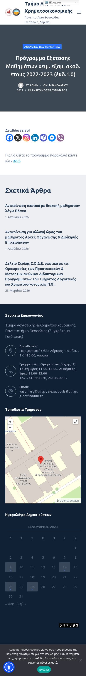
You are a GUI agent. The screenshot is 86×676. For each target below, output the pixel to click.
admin (34, 85)
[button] (8, 667)
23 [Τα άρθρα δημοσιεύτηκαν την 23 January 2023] (11, 586)
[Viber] (60, 138)
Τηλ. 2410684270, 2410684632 (43, 378)
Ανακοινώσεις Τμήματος (42, 46)
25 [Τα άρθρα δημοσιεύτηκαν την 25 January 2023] (32, 586)
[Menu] (79, 12)
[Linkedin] (35, 138)
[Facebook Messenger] (52, 138)
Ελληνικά (53, 2)
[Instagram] (26, 138)
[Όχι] (80, 660)
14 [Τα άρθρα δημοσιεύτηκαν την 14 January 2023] (65, 567)
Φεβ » (21, 604)
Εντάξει (44, 669)
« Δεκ (9, 604)
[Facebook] (9, 138)
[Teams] (43, 138)
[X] (18, 138)
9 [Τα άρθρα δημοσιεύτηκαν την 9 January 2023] (11, 567)
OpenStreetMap (69, 501)
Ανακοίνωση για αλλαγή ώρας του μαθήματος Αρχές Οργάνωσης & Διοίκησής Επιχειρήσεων (41, 237)
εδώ (16, 161)
